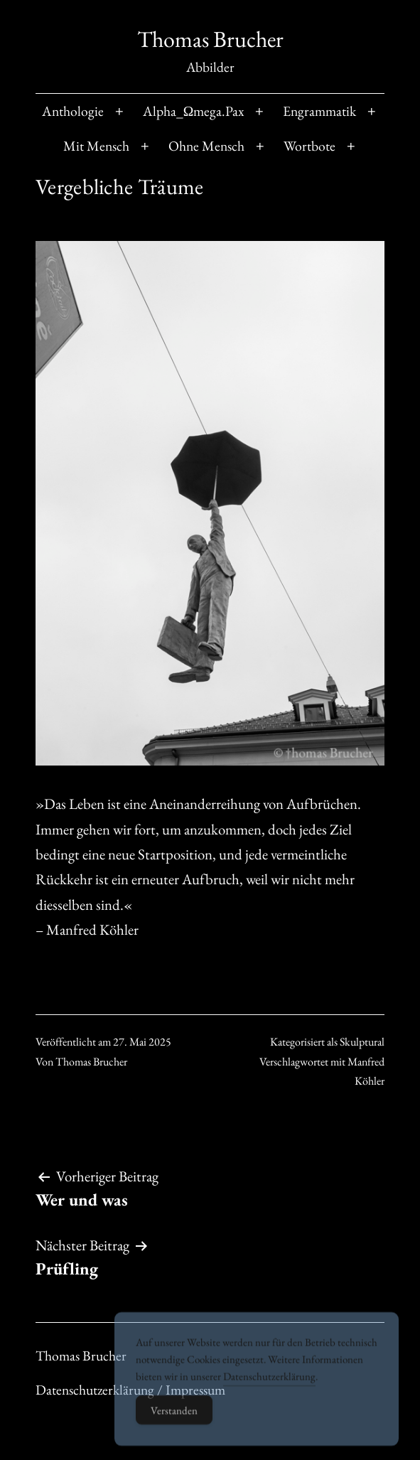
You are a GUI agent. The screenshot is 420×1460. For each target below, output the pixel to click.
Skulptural (362, 1041)
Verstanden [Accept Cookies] (174, 1427)
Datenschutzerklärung (269, 1393)
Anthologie (73, 111)
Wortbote (309, 145)
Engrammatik (319, 111)
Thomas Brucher (210, 39)
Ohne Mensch (206, 145)
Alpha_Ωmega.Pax (193, 111)
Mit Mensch (96, 145)
